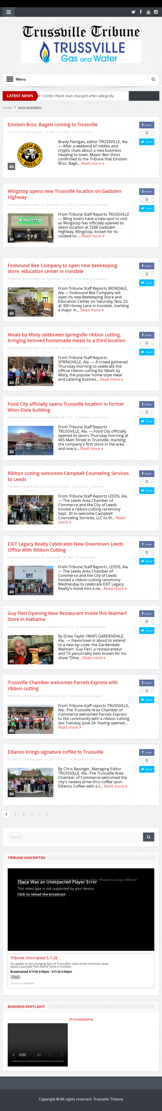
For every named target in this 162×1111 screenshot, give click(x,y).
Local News (84, 132)
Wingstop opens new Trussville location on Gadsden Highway (64, 194)
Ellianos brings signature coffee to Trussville (55, 752)
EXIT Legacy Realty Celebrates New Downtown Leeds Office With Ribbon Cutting (65, 547)
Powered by (22, 983)
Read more (92, 163)
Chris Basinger (32, 696)
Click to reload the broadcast (41, 894)
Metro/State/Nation (93, 627)
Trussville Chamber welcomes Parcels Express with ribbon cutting (63, 685)
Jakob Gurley (30, 205)
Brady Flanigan (32, 132)
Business (85, 205)
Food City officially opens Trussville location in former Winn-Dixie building (66, 407)
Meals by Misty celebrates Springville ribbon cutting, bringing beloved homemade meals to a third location (66, 338)
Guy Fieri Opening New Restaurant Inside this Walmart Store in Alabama (67, 616)
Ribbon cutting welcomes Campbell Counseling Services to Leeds (68, 476)
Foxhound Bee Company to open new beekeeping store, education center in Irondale (62, 268)
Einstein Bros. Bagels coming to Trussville (53, 124)
